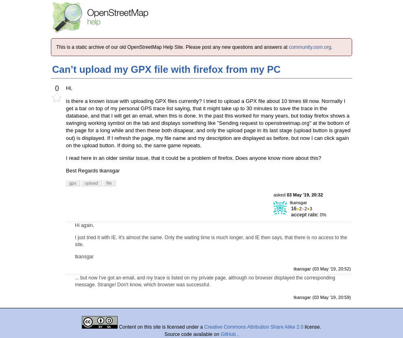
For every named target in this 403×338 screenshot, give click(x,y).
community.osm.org (310, 47)
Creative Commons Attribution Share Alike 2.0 (253, 327)
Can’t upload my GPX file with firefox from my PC (166, 69)
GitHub (229, 334)
